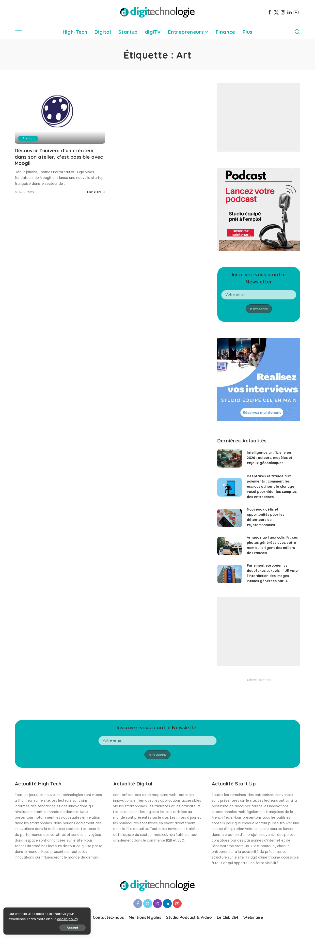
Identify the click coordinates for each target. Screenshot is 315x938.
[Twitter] (276, 12)
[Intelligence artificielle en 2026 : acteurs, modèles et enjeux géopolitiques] (229, 458)
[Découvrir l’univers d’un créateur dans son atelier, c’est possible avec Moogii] (60, 113)
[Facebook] (269, 12)
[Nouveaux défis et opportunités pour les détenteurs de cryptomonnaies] (229, 518)
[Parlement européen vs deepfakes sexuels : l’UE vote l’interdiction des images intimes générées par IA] (229, 574)
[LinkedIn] (289, 12)
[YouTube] (296, 12)
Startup (28, 138)
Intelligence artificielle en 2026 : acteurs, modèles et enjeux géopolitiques (270, 457)
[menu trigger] (22, 32)
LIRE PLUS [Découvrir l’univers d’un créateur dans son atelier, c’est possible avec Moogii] (96, 191)
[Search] (297, 32)
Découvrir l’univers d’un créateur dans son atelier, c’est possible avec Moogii (59, 156)
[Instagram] (283, 12)
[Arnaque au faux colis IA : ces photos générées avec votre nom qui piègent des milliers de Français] (229, 546)
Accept (59, 927)
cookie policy (19, 919)
